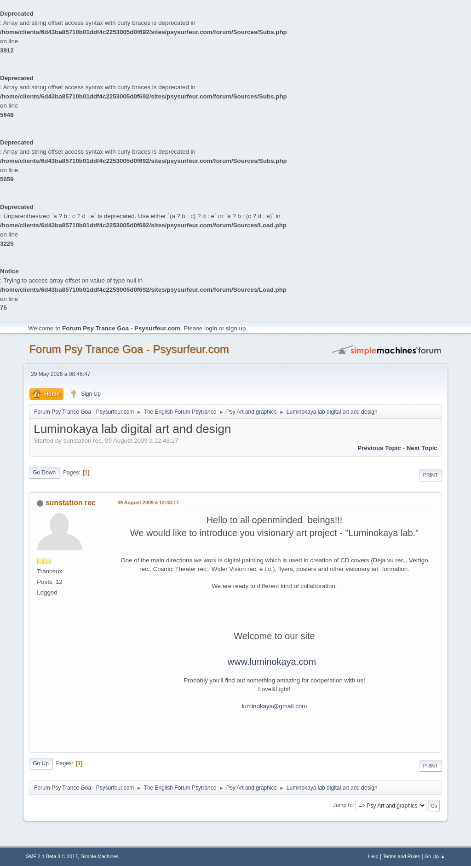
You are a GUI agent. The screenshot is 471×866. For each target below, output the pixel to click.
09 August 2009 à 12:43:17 (148, 502)
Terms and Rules (401, 856)
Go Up (41, 763)
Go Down (44, 472)
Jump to (343, 805)
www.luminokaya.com (272, 662)
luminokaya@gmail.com (274, 706)
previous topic (379, 448)
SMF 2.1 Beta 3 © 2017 (52, 856)
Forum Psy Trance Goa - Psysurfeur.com (129, 349)
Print (430, 475)
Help (373, 856)
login (210, 328)
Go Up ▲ (435, 856)
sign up (236, 328)
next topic (422, 448)
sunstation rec (71, 503)
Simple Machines (100, 856)
